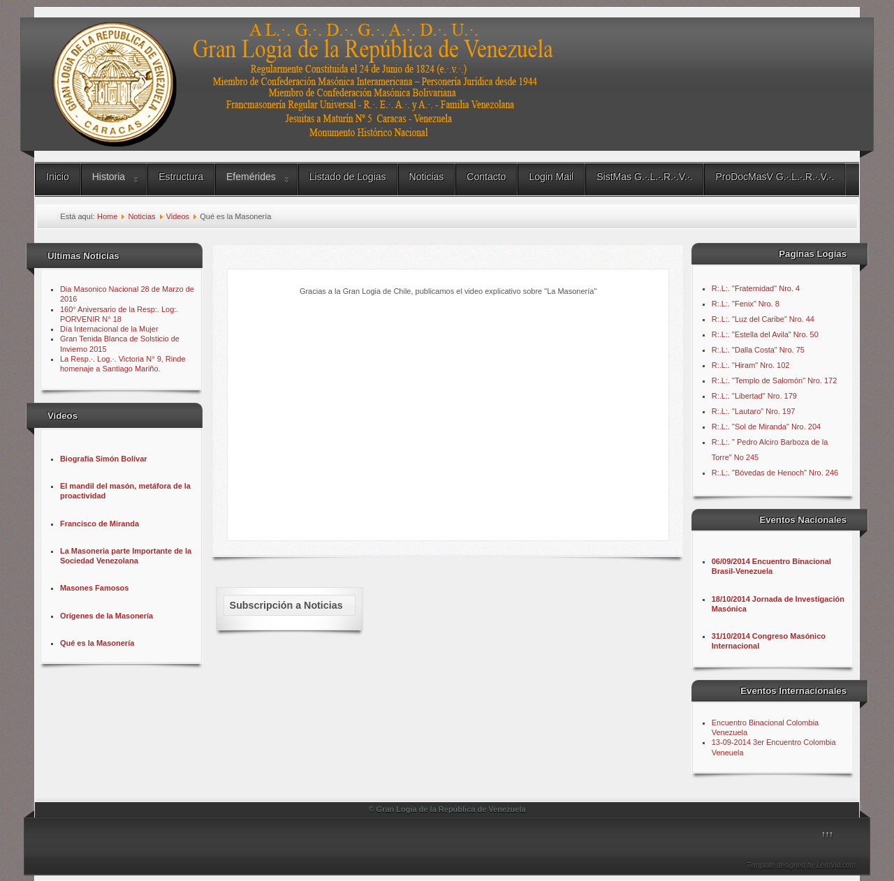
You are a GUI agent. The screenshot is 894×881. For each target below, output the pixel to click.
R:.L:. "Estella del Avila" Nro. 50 (765, 334)
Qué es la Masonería (97, 643)
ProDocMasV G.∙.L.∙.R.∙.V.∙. (774, 176)
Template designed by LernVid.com (801, 865)
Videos (177, 216)
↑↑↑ (827, 833)
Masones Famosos (94, 588)
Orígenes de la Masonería (106, 616)
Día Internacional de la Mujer (109, 329)
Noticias (426, 176)
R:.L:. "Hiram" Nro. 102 (751, 365)
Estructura (181, 176)
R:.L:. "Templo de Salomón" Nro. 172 (774, 380)
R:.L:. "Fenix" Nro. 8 (745, 303)
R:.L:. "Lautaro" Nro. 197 (754, 411)
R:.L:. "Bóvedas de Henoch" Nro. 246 (775, 472)
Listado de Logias (347, 176)
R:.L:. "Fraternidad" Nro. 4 (756, 288)
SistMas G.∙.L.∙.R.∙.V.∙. (644, 176)
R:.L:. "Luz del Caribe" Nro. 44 (763, 319)
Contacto (486, 176)
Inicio (57, 176)
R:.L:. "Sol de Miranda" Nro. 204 (766, 426)
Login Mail (551, 176)
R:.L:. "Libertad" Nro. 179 (754, 396)
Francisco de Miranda (99, 523)
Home (107, 216)
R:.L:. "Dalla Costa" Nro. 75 (758, 350)
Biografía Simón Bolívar (103, 458)
